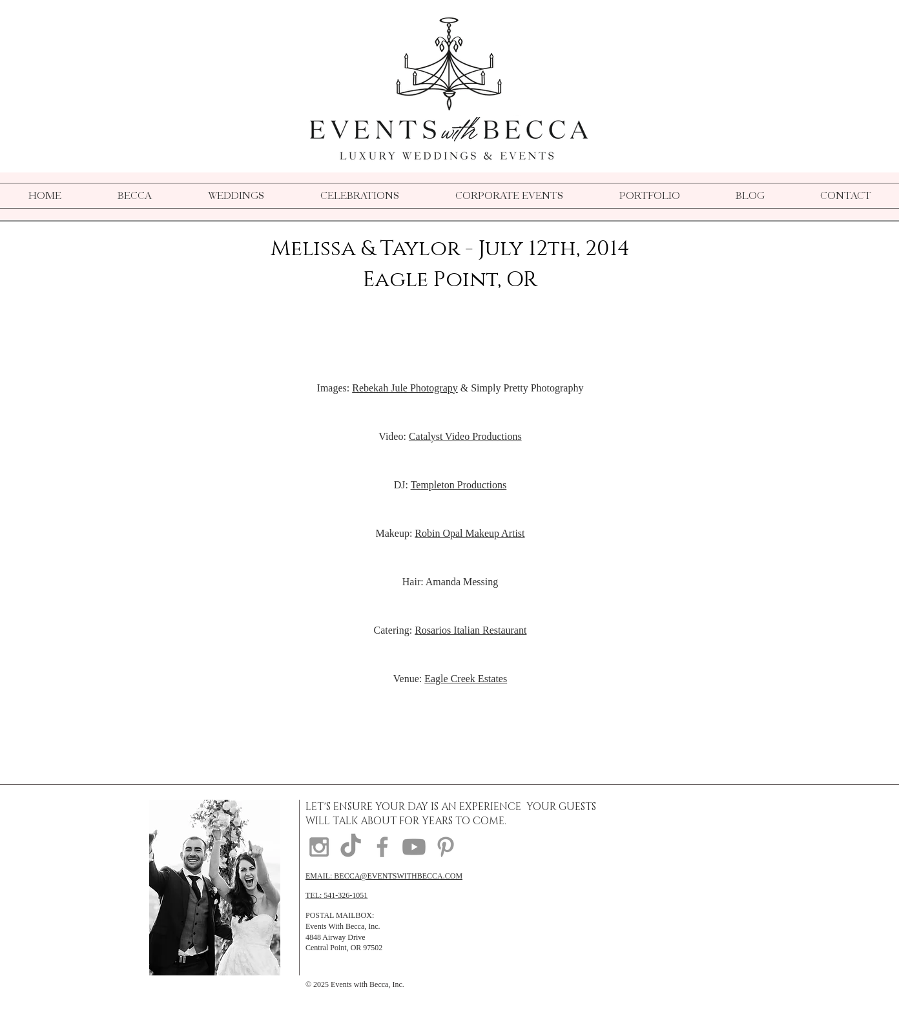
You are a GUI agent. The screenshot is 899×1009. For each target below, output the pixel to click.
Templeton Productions (459, 484)
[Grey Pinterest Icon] (445, 846)
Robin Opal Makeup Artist (469, 533)
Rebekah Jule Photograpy (405, 387)
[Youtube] (414, 846)
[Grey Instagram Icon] (319, 846)
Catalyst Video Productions (465, 436)
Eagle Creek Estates (465, 678)
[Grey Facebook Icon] (382, 846)
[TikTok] (350, 846)
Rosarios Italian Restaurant (470, 630)
